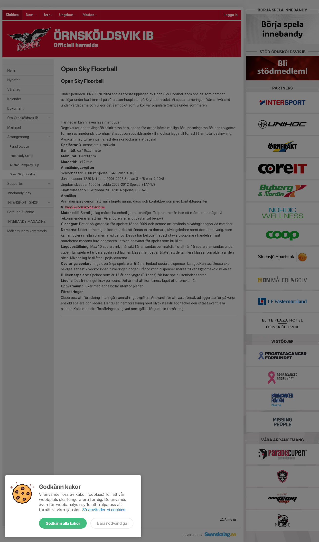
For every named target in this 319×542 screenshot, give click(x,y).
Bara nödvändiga (112, 523)
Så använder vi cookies (103, 509)
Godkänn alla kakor (63, 523)
